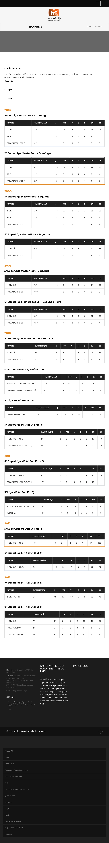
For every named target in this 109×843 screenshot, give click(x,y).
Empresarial (54, 764)
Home (89, 27)
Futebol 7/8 (54, 751)
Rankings (99, 27)
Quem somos (10, 796)
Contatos (8, 834)
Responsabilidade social (14, 828)
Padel (54, 783)
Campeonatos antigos (13, 822)
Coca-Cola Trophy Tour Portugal (54, 790)
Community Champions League (54, 770)
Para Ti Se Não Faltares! (54, 777)
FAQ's (7, 809)
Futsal (54, 758)
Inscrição (8, 815)
